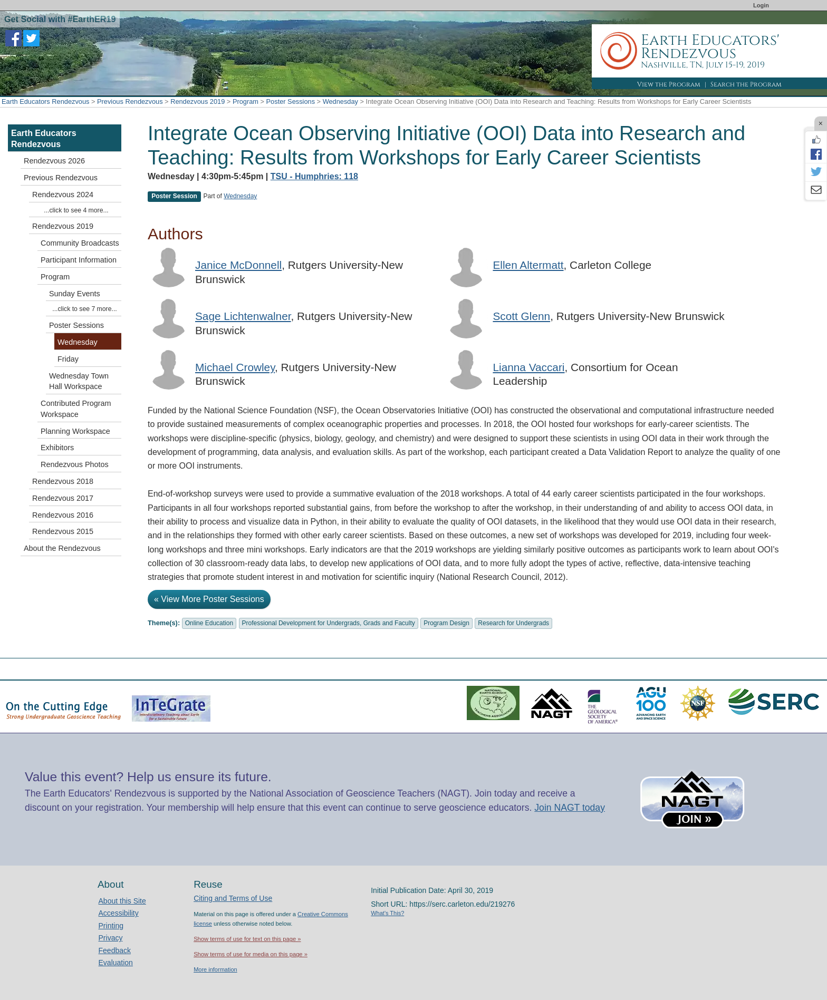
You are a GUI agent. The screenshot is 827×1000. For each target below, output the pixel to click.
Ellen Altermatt (528, 265)
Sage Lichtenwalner (243, 316)
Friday (68, 359)
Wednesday (340, 101)
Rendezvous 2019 (197, 101)
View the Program (668, 84)
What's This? (387, 913)
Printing (111, 925)
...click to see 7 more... (84, 309)
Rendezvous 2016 (62, 515)
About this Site (122, 901)
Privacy (111, 938)
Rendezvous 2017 (62, 498)
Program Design (446, 623)
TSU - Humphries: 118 (314, 176)
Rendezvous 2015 (62, 531)
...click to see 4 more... (76, 210)
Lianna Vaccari (528, 367)
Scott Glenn (521, 316)
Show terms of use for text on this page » (247, 939)
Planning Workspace (75, 431)
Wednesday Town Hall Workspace (79, 381)
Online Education (209, 623)
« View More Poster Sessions (209, 599)
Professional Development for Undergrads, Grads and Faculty (328, 623)
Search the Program (746, 84)
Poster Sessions (290, 101)
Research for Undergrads (513, 623)
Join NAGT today (569, 807)
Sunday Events (74, 293)
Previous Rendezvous (129, 101)
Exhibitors (57, 447)
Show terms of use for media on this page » (250, 954)
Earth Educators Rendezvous (45, 101)
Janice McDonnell (238, 265)
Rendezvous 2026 (54, 161)
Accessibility (119, 913)
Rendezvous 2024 (62, 194)
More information (215, 969)
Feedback (115, 950)
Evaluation (116, 962)
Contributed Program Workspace (76, 409)
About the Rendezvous (62, 548)
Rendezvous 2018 (62, 481)
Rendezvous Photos (75, 464)
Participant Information (79, 260)
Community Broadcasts (80, 243)
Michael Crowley (235, 367)
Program (245, 101)
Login (761, 5)
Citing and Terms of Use (233, 898)
